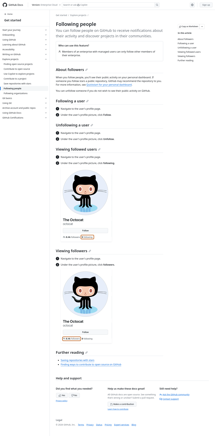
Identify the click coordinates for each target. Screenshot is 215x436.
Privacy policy (61, 400)
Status (99, 424)
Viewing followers (73, 250)
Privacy (90, 424)
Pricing (108, 424)
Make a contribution (122, 404)
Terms (81, 424)
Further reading (72, 352)
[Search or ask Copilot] (110, 4)
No (74, 395)
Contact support (169, 398)
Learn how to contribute (118, 409)
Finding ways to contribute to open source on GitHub (91, 364)
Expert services (121, 424)
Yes (62, 395)
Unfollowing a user (74, 124)
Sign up (206, 4)
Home (8, 14)
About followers (72, 69)
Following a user (72, 100)
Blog (134, 424)
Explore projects (78, 15)
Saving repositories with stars (77, 360)
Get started (12, 20)
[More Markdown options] (202, 26)
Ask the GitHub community (174, 394)
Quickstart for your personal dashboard (109, 84)
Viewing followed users (78, 149)
